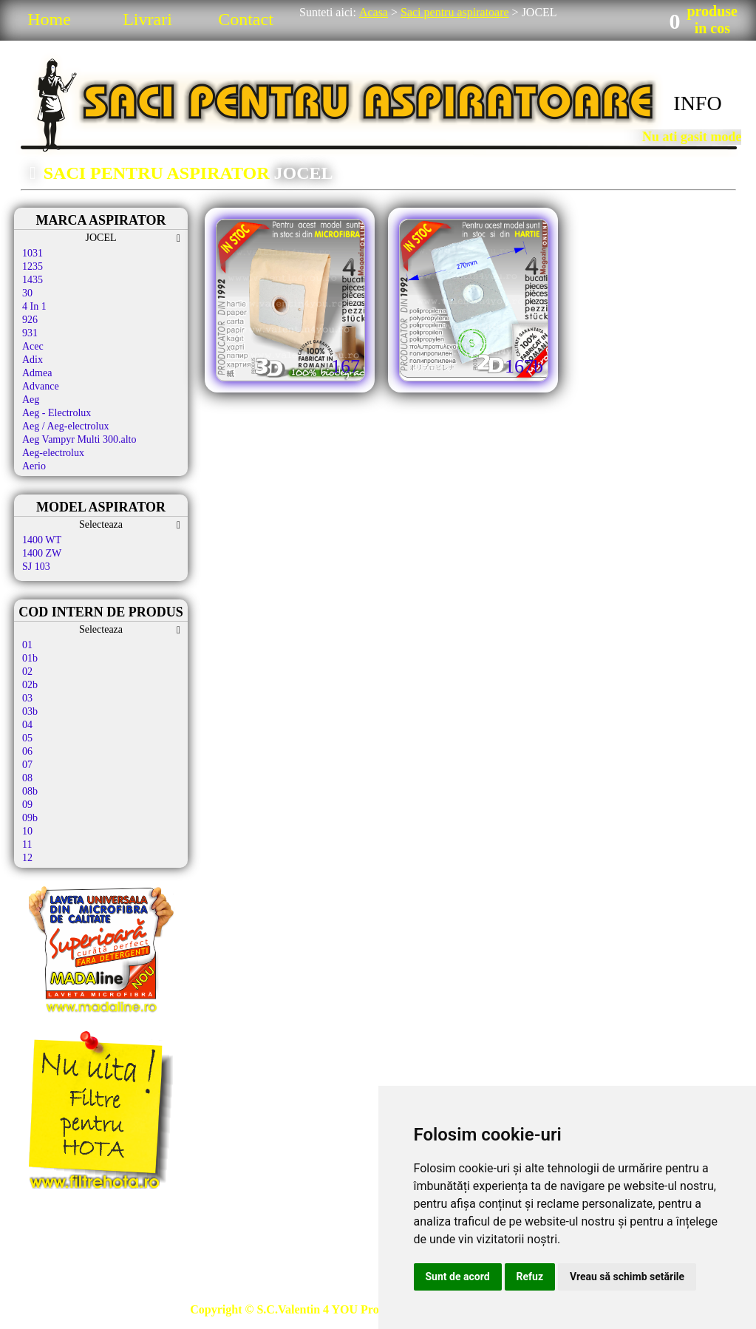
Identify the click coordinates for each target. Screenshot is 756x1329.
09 (27, 804)
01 (27, 644)
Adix (32, 359)
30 (27, 293)
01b (30, 658)
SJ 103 (36, 566)
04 (27, 724)
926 (30, 319)
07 (27, 764)
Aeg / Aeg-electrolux (65, 426)
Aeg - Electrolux (56, 412)
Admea (37, 372)
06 (27, 751)
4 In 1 (34, 306)
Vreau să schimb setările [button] (627, 1276)
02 (27, 671)
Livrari (147, 19)
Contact (245, 19)
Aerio (34, 466)
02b (30, 684)
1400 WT (41, 539)
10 (27, 831)
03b (30, 711)
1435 (32, 279)
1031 (32, 253)
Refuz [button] (530, 1276)
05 (27, 738)
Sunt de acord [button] (458, 1276)
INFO (697, 103)
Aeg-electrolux (53, 452)
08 (27, 778)
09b (30, 817)
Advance (40, 386)
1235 (32, 266)
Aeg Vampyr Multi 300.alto (79, 439)
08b (30, 791)
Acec (33, 346)
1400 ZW (41, 553)
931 (30, 333)
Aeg (30, 399)
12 (27, 857)
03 (27, 698)
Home (49, 19)
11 (27, 844)
